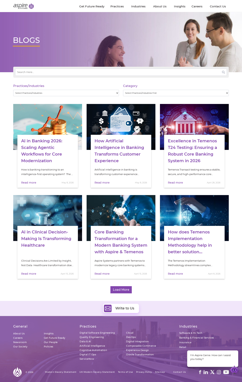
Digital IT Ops (88, 354)
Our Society (20, 346)
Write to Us (119, 308)
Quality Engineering (92, 337)
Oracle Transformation (140, 354)
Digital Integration (137, 341)
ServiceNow (87, 358)
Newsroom (20, 342)
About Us (19, 333)
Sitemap (160, 372)
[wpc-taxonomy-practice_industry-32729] (66, 93)
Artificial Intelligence (92, 345)
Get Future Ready (54, 337)
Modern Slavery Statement (60, 372)
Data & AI (85, 341)
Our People (51, 342)
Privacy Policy (144, 372)
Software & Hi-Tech (190, 333)
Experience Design (137, 350)
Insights (49, 333)
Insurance (185, 342)
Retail (182, 347)
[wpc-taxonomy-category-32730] (176, 93)
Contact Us (179, 372)
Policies (48, 346)
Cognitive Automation (93, 350)
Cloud (129, 332)
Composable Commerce (141, 345)
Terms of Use (125, 372)
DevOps (131, 337)
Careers (18, 337)
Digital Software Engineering (97, 332)
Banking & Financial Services (196, 337)
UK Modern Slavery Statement (97, 372)
